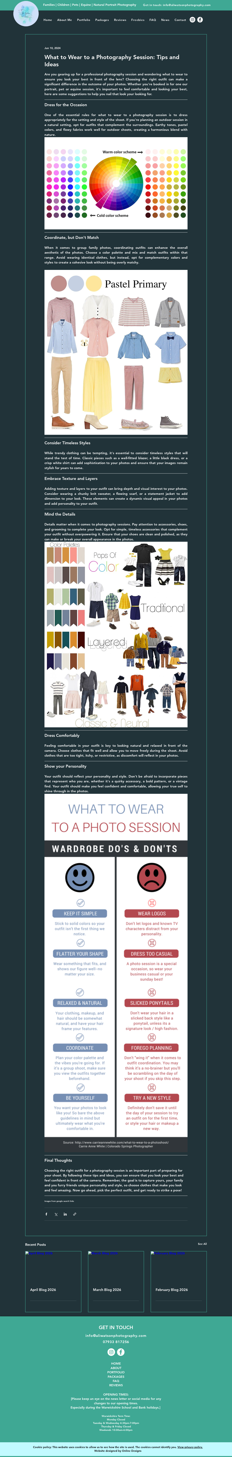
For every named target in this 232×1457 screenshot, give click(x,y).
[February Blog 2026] (178, 1267)
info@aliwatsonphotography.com (187, 5)
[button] (84, 20)
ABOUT (116, 1368)
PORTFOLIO (116, 1372)
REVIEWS (116, 1385)
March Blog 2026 (107, 1289)
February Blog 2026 (172, 1289)
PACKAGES (116, 1377)
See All (202, 1244)
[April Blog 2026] (53, 1267)
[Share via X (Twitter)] (56, 1214)
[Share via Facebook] (46, 1214)
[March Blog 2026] (116, 1267)
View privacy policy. (190, 1447)
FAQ (116, 1381)
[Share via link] (75, 1214)
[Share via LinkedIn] (65, 1214)
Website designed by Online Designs (117, 1451)
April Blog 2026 (43, 1289)
